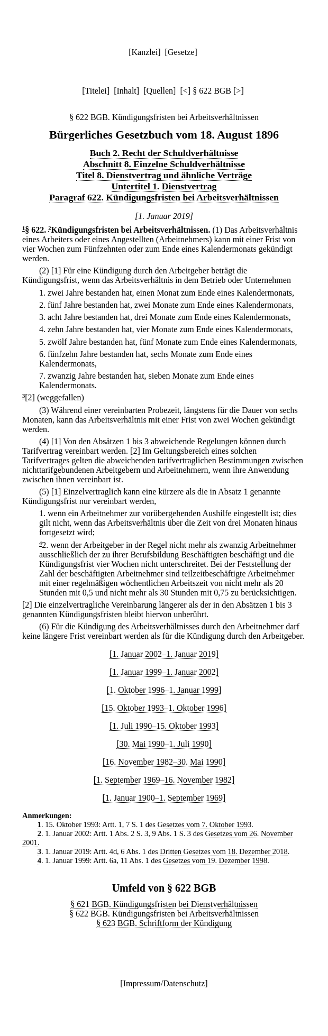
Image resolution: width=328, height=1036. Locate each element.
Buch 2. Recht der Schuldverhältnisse (164, 153)
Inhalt (126, 90)
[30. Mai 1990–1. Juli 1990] (164, 743)
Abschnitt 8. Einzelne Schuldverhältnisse (164, 164)
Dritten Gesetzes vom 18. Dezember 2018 (223, 851)
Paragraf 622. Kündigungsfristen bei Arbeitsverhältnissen (164, 197)
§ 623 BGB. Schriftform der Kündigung (164, 923)
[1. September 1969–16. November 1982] (164, 779)
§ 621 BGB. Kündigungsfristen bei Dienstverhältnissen (164, 904)
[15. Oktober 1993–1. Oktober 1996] (164, 707)
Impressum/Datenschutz (164, 983)
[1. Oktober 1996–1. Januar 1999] (164, 689)
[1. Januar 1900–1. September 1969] (164, 797)
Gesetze (181, 52)
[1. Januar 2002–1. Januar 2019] (164, 653)
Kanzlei (144, 52)
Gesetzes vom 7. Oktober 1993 (204, 824)
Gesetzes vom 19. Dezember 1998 (215, 860)
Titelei (96, 90)
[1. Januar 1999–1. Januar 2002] (164, 671)
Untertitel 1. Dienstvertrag (164, 186)
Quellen (159, 90)
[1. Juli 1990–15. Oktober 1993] (164, 725)
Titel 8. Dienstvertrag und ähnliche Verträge (164, 175)
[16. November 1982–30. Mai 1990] (164, 761)
